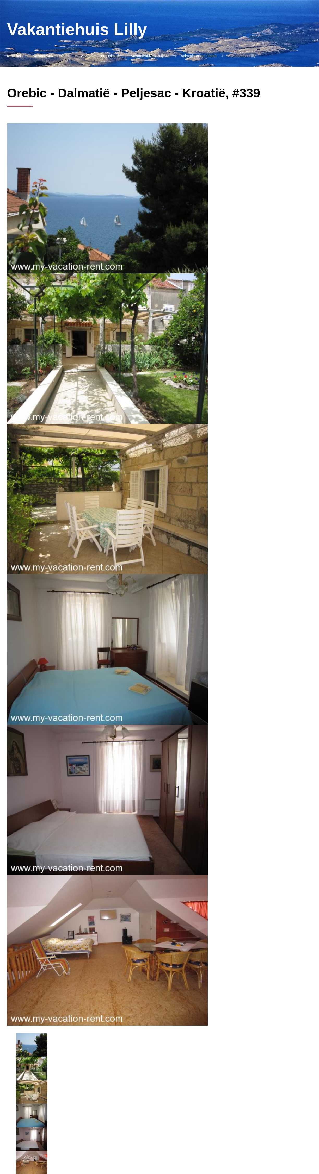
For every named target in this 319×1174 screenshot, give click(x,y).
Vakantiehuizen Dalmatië (101, 56)
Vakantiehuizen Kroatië (51, 56)
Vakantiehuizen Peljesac (151, 56)
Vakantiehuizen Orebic (199, 56)
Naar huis (15, 56)
